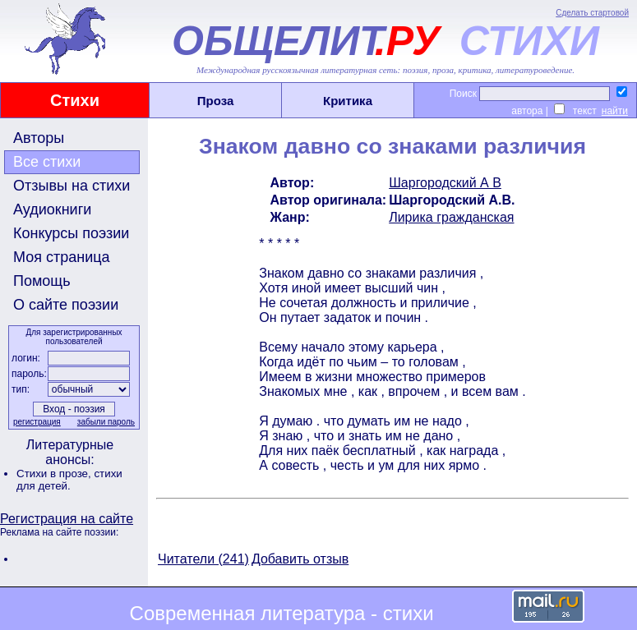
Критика (347, 101)
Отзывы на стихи (71, 185)
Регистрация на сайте (66, 519)
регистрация (37, 421)
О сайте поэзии (65, 305)
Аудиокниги (52, 209)
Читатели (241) (203, 559)
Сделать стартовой (592, 12)
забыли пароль (106, 421)
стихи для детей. (69, 479)
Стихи (74, 100)
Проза (215, 101)
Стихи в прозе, (55, 473)
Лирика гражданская (451, 217)
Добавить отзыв (300, 559)
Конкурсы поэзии (71, 233)
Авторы (38, 138)
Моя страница (61, 257)
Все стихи (47, 162)
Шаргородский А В (445, 183)
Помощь (42, 281)
